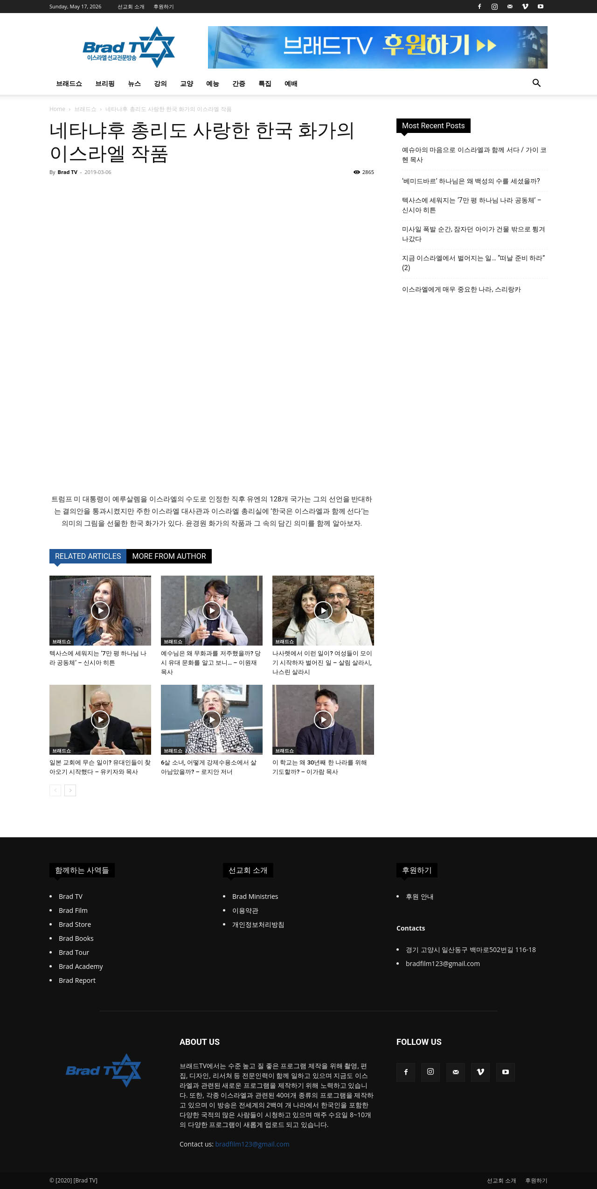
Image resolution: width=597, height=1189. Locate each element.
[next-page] (70, 790)
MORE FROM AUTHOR (169, 556)
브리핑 (105, 83)
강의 (160, 83)
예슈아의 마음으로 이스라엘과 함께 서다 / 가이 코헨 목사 (474, 154)
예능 (212, 83)
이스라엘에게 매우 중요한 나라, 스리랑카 (461, 289)
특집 (264, 83)
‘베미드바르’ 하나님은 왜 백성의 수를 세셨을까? (471, 181)
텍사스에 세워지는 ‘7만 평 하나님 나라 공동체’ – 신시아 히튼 (471, 205)
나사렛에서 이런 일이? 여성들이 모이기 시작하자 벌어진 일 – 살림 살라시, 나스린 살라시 (322, 662)
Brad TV (67, 171)
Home (57, 109)
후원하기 (163, 6)
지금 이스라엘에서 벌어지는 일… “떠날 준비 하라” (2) (473, 262)
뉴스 (134, 83)
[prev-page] (55, 790)
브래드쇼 (69, 83)
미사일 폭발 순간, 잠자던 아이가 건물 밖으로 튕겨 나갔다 (473, 234)
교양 (186, 83)
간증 (238, 83)
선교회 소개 (131, 6)
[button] (536, 84)
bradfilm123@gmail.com (252, 1144)
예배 (291, 83)
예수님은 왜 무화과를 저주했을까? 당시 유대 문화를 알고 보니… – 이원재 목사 (211, 662)
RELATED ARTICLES (88, 556)
